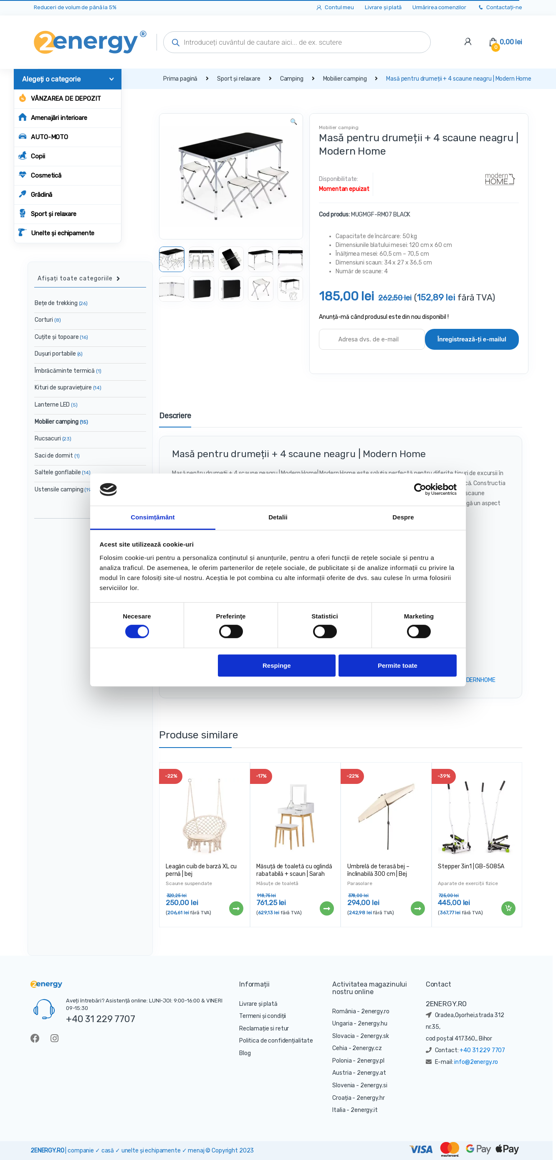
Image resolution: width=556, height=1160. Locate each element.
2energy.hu (372, 1023)
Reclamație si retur (264, 1028)
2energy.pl (370, 1060)
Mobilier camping (345, 78)
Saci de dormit (57, 455)
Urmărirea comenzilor (439, 7)
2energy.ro (375, 1011)
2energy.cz (367, 1048)
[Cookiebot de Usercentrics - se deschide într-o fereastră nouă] (420, 489)
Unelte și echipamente (56, 232)
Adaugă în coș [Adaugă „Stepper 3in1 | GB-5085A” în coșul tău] (508, 908)
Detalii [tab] (278, 517)
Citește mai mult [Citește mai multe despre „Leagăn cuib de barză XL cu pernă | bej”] (235, 908)
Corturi (48, 319)
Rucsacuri (53, 438)
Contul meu (335, 7)
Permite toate (397, 665)
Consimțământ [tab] (152, 517)
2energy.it (364, 1110)
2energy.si (373, 1085)
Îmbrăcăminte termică (68, 370)
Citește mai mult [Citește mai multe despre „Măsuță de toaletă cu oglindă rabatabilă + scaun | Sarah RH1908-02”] (326, 908)
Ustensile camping (64, 489)
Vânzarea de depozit (59, 98)
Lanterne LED (56, 404)
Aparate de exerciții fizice (468, 883)
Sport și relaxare (47, 213)
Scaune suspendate (189, 883)
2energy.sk (374, 1036)
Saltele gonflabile (63, 472)
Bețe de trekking (61, 303)
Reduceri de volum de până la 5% (75, 7)
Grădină (35, 194)
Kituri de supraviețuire (68, 387)
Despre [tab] (403, 517)
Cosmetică (39, 174)
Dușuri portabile (59, 353)
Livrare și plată (383, 7)
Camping (291, 78)
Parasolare (359, 883)
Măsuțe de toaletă (277, 883)
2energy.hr (370, 1097)
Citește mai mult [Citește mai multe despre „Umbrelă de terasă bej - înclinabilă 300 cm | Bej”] (417, 908)
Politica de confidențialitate (276, 1040)
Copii (31, 155)
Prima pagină (180, 78)
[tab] (175, 419)
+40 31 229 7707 (100, 1018)
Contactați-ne (499, 7)
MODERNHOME (476, 680)
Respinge (277, 665)
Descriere (175, 416)
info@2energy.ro (476, 1062)
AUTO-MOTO (43, 136)
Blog (244, 1053)
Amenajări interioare (52, 117)
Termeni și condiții (262, 1016)
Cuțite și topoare (61, 337)
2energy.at (371, 1072)
